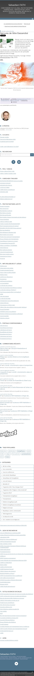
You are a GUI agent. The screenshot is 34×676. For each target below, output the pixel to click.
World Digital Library (5, 582)
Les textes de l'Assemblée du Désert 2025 (19, 380)
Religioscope (3, 266)
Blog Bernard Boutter (5, 215)
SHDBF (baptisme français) (7, 569)
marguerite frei (4, 372)
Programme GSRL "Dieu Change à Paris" (13, 487)
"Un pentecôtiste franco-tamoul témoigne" (13, 23)
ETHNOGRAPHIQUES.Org (6, 631)
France (7, 457)
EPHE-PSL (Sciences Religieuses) (8, 539)
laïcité (28, 451)
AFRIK (1, 294)
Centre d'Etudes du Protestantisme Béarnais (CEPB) (13, 560)
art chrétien (11, 100)
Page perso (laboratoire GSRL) (8, 139)
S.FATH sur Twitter (4, 187)
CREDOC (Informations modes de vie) (9, 600)
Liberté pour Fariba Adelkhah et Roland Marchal (15, 26)
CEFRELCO (3, 556)
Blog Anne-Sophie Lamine (7, 254)
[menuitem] (13, 23)
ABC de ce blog (6, 466)
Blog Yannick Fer (4, 208)
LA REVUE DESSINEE (5, 298)
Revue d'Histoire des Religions (8, 622)
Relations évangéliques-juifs (10, 502)
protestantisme (23, 99)
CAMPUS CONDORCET (6, 562)
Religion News (3, 274)
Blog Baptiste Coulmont (6, 210)
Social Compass (4, 624)
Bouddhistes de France (6, 332)
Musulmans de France (6, 334)
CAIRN (1, 633)
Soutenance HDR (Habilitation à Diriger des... (16, 395)
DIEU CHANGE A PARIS (6, 544)
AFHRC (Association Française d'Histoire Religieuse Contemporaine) (13, 546)
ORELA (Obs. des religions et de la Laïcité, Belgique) (13, 307)
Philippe (2, 357)
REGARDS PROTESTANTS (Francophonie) (10, 228)
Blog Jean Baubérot (5, 230)
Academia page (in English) (7, 141)
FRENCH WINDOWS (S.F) (6, 199)
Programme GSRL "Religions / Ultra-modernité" (15, 490)
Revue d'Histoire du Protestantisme (9, 239)
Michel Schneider (5, 402)
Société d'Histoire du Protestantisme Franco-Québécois (14, 626)
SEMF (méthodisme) (5, 549)
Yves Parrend (4, 387)
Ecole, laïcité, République (9, 475)
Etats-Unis (3, 451)
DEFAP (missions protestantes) (8, 558)
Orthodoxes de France (6, 336)
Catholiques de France (6, 330)
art (13, 99)
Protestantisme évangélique (24, 99)
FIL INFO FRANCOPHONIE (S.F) (7, 197)
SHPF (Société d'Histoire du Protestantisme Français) (13, 628)
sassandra (16, 100)
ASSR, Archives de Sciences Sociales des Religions (13, 596)
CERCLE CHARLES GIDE (6, 221)
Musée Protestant (4, 206)
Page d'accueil (27, 23)
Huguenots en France (5, 256)
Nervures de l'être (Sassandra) (14, 33)
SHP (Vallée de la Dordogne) (7, 578)
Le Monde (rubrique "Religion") (8, 290)
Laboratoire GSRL (4, 537)
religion (8, 454)
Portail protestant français (6, 270)
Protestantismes (5, 99)
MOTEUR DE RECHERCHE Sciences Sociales (11, 181)
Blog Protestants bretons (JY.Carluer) (9, 226)
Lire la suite (9, 130)
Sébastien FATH (17, 5)
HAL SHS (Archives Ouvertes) (7, 605)
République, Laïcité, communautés (12, 510)
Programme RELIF (7, 493)
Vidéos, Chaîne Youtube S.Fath (8, 173)
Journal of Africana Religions (7, 620)
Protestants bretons (5, 551)
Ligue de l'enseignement (6, 252)
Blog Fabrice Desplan (5, 213)
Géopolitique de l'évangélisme (10, 478)
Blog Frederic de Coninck (6, 234)
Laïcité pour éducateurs (6, 277)
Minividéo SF (6, 484)
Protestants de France (6, 338)
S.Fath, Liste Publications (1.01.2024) (9, 146)
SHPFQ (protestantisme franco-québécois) (11, 575)
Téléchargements (7, 513)
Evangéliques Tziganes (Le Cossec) (9, 241)
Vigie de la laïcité (4, 296)
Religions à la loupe (8, 508)
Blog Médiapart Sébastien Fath (8, 232)
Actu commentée (7, 469)
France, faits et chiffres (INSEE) (8, 272)
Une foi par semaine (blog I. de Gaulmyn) (10, 292)
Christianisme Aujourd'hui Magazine (9, 300)
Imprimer (14, 102)
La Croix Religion (4, 283)
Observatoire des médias (6, 268)
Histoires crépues (4, 318)
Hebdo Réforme (4, 303)
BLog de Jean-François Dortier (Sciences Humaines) (13, 615)
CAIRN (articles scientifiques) (7, 189)
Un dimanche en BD (8, 516)
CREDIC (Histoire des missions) (8, 571)
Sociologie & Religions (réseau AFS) (9, 618)
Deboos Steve (4, 348)
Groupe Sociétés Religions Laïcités (9, 640)
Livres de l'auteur (7, 481)
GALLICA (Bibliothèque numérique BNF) (10, 533)
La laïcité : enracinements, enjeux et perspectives (18, 365)
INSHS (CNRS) (3, 565)
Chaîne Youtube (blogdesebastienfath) (10, 224)
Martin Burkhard (5, 419)
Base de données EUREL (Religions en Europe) (12, 598)
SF (1, 365)
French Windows (4, 219)
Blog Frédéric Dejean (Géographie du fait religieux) (13, 217)
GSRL (2, 454)
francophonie (16, 454)
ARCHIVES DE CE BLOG (6, 185)
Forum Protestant (4, 309)
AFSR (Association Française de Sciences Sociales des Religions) (16, 594)
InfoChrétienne (4, 247)
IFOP (1, 613)
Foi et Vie (2, 258)
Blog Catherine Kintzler (6, 250)
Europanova (3, 279)
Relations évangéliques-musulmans (12, 505)
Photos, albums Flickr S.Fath (7, 171)
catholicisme (11, 451)
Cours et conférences (8, 472)
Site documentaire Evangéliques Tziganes (11, 287)
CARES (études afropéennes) (7, 586)
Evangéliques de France (6, 327)
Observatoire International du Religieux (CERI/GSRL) (13, 525)
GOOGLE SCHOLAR (5, 183)
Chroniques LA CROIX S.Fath (7, 305)
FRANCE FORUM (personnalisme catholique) (11, 314)
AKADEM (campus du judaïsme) (8, 311)
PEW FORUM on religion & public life (9, 609)
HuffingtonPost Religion (6, 281)
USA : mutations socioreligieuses (11, 519)
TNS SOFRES (3, 611)
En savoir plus (11, 674)
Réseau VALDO (4, 584)
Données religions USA (6, 607)
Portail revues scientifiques (7, 602)
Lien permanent (5, 99)
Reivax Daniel (4, 411)
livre (2, 457)
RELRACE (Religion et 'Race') (7, 573)
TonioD (2, 380)
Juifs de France (4, 325)
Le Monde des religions (6, 285)
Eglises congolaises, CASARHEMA (8, 245)
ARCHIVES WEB (4, 192)
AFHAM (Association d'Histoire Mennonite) (11, 580)
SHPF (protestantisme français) (8, 541)
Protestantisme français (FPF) (7, 243)
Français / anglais (4, 137)
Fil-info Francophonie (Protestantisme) (10, 237)
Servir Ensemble (4, 316)
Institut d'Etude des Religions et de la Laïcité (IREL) (13, 535)
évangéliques (4, 100)
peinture (17, 99)
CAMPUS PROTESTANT (6, 567)
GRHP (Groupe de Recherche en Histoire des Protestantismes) (16, 554)
